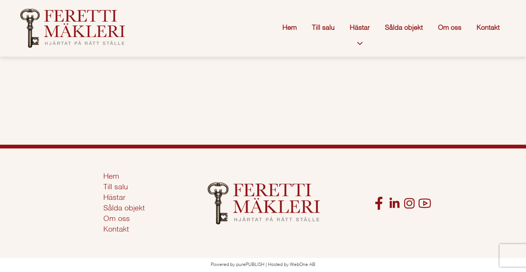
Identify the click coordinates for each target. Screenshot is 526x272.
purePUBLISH (250, 265)
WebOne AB (302, 265)
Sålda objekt (404, 28)
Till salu (323, 28)
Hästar (360, 28)
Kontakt (488, 28)
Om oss (449, 28)
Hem (289, 28)
